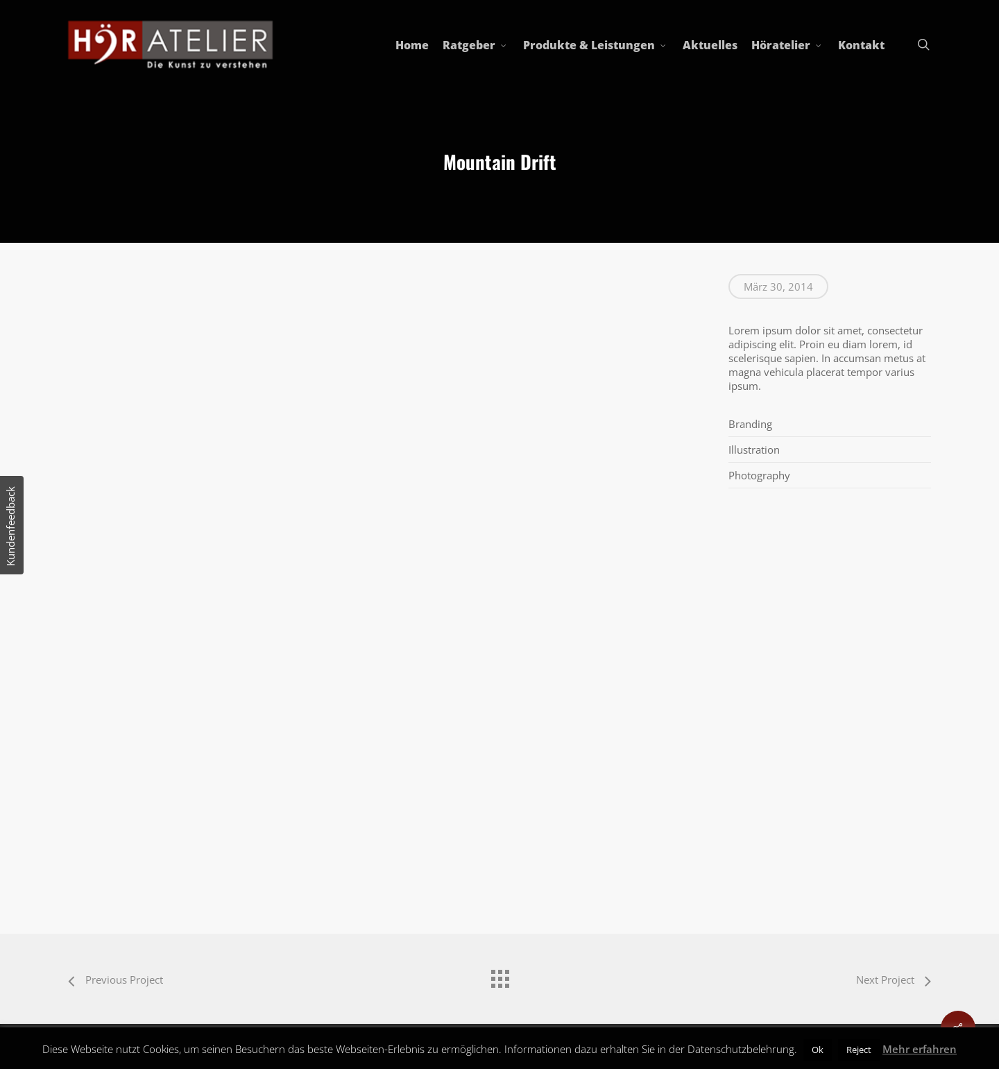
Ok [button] (817, 1049)
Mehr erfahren (919, 1049)
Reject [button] (858, 1049)
